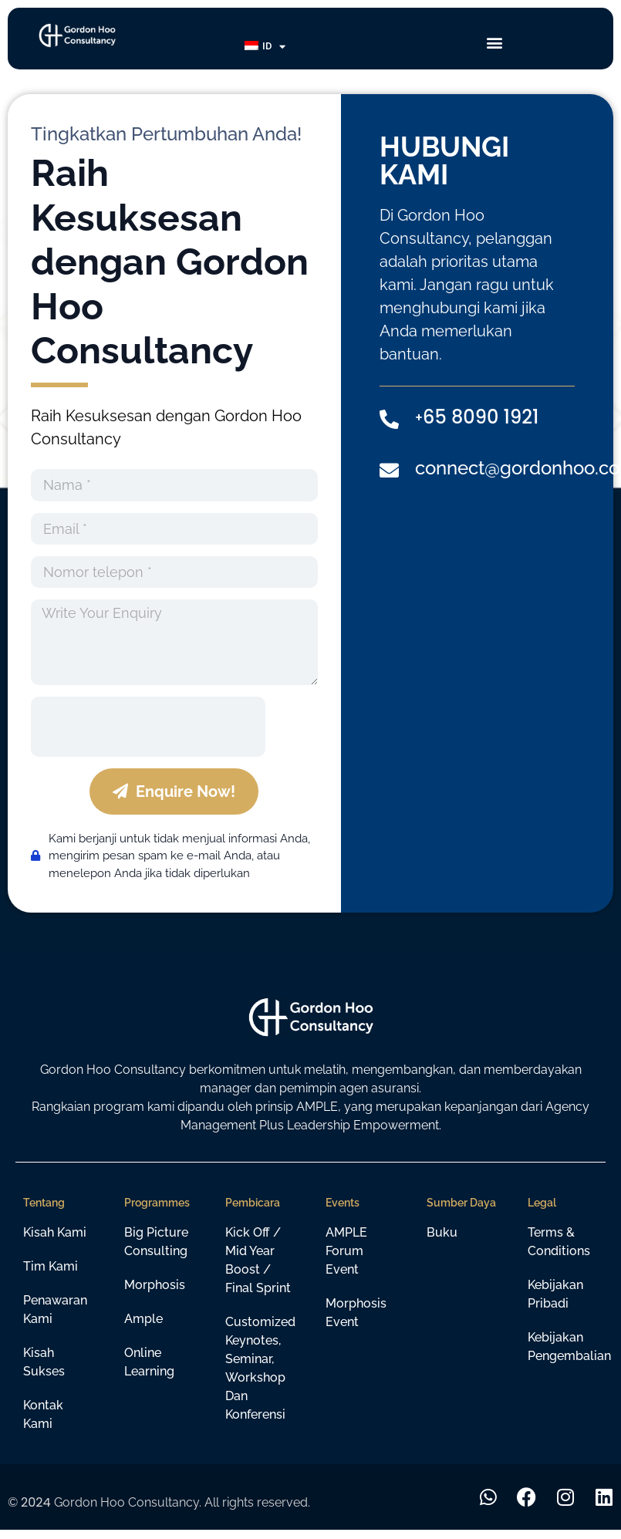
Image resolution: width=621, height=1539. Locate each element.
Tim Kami (50, 1266)
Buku (442, 1232)
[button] (495, 43)
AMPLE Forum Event (346, 1251)
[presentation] (148, 727)
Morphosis (154, 1284)
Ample (143, 1318)
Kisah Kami (54, 1232)
